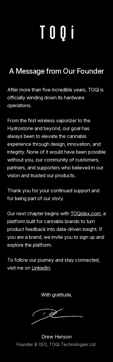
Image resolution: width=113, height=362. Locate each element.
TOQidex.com (86, 213)
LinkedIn (41, 268)
